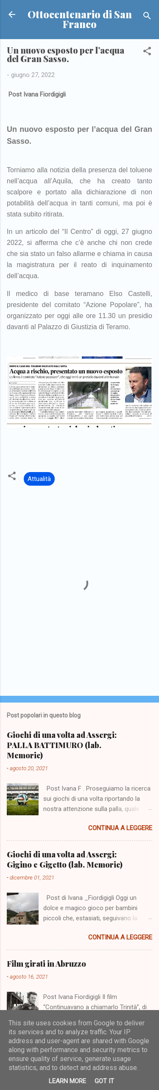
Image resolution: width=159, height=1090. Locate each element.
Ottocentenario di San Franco (80, 19)
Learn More (67, 1081)
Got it (104, 1081)
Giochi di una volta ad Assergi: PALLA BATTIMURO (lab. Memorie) (62, 745)
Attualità (39, 479)
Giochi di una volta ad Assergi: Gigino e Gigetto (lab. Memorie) (65, 859)
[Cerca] (147, 17)
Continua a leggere (120, 828)
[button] (147, 52)
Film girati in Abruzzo (46, 964)
